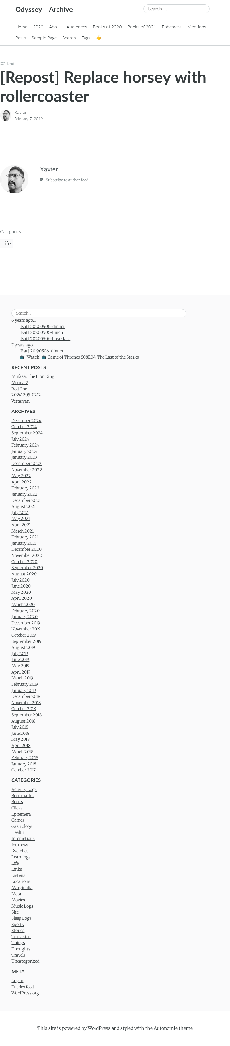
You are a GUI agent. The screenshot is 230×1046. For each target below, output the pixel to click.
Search (69, 37)
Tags (86, 37)
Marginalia (21, 887)
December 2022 (26, 463)
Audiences (77, 26)
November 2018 (26, 702)
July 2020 (20, 580)
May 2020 (21, 592)
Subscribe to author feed (64, 180)
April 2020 (21, 598)
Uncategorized (25, 961)
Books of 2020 (107, 26)
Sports (17, 924)
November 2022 (26, 469)
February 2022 (25, 488)
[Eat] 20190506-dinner (41, 350)
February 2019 (24, 684)
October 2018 (23, 708)
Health (17, 832)
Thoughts (20, 949)
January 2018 (23, 764)
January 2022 (24, 494)
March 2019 (22, 678)
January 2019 (23, 690)
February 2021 (24, 537)
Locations (20, 881)
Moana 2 (19, 382)
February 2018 (24, 757)
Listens (18, 875)
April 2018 (20, 745)
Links (16, 869)
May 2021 (20, 518)
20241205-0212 (26, 394)
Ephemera (172, 26)
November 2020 (26, 555)
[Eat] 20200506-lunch (41, 332)
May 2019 (20, 665)
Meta (16, 893)
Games (17, 820)
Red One (19, 389)
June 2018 (20, 733)
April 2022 (21, 482)
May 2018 (20, 739)
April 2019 (20, 672)
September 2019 (26, 641)
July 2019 (19, 653)
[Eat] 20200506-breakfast (45, 338)
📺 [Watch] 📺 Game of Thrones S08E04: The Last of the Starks (79, 357)
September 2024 (27, 432)
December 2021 (25, 500)
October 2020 (24, 561)
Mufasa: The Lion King (32, 376)
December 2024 (26, 420)
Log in (17, 980)
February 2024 (25, 445)
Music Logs (22, 906)
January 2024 (24, 451)
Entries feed (22, 987)
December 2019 (25, 623)
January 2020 (24, 616)
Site (15, 912)
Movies (18, 899)
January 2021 (23, 543)
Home (21, 26)
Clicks (17, 808)
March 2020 (23, 604)
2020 (38, 26)
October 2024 (24, 426)
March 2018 (22, 751)
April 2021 (21, 524)
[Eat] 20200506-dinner (42, 326)
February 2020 (25, 610)
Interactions (23, 838)
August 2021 (23, 506)
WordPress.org (25, 993)
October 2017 (23, 770)
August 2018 (23, 721)
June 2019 (20, 659)
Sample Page (44, 37)
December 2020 (26, 549)
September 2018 (26, 714)
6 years (18, 320)
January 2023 (24, 457)
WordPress (99, 1028)
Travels (18, 955)
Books (17, 801)
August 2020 (24, 573)
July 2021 (19, 512)
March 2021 (22, 531)
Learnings (21, 857)
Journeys (19, 844)
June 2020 (21, 586)
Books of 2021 (141, 26)
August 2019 (23, 647)
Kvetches (19, 850)
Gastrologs (21, 826)
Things (18, 942)
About (55, 26)
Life (6, 243)
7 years (18, 345)
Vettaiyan (20, 401)
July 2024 (20, 439)
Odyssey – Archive (44, 9)
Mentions (196, 26)
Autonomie (166, 1028)
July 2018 (19, 727)
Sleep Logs (21, 918)
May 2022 (21, 475)
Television (21, 936)
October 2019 (23, 635)
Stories (17, 930)
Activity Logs (24, 789)
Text (11, 63)
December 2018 (25, 696)
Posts (20, 37)
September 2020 (27, 567)
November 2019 (26, 629)
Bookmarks (22, 795)
